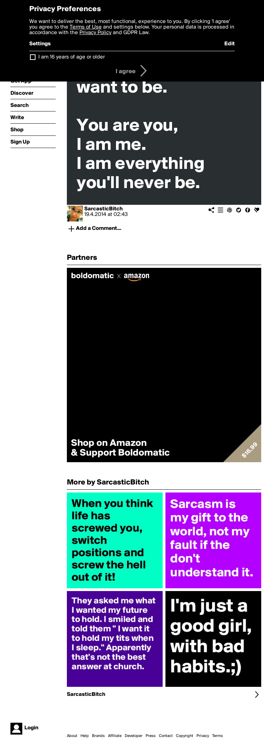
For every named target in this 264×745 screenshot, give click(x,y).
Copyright (184, 736)
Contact (166, 736)
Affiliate (115, 736)
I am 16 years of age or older (71, 57)
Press (151, 736)
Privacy (202, 736)
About (72, 736)
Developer (133, 736)
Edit (229, 44)
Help (84, 736)
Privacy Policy (95, 33)
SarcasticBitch (103, 209)
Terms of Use (86, 27)
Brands (98, 736)
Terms (217, 736)
